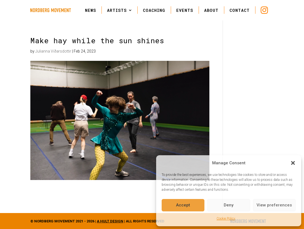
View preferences (274, 205)
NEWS (90, 10)
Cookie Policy (226, 218)
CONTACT (240, 10)
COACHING (154, 10)
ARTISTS (117, 10)
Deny (228, 205)
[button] (293, 163)
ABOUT (211, 10)
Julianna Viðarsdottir (53, 51)
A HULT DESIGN (110, 221)
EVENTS (184, 10)
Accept (183, 205)
